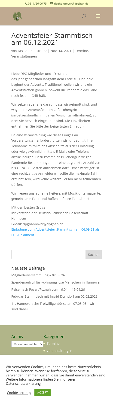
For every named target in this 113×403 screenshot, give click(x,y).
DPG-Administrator (32, 51)
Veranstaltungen (24, 56)
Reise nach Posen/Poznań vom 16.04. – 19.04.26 (48, 289)
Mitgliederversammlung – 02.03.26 (38, 275)
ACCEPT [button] (42, 392)
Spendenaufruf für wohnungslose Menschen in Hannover (56, 282)
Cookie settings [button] (19, 393)
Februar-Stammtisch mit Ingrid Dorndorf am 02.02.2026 (54, 296)
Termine (81, 51)
